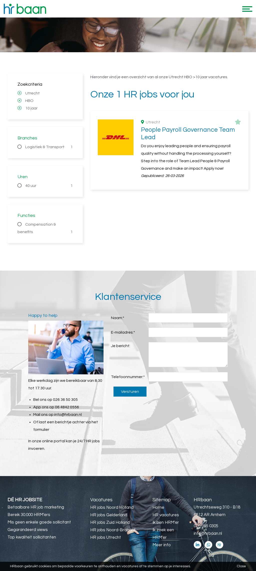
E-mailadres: (123, 332)
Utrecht (32, 93)
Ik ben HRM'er (165, 522)
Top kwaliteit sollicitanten (32, 537)
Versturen (130, 392)
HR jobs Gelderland (108, 515)
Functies (26, 215)
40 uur (49, 185)
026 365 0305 (206, 526)
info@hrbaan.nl (68, 415)
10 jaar (31, 108)
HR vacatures (165, 515)
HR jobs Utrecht (105, 537)
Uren (23, 176)
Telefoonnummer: (128, 377)
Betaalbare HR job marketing (36, 507)
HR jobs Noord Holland (112, 507)
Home (158, 507)
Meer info (161, 545)
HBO (29, 101)
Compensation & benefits (45, 229)
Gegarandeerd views (28, 530)
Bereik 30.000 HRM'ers (29, 515)
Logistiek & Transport (49, 147)
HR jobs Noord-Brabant (113, 530)
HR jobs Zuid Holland (110, 522)
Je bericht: (120, 346)
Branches (27, 138)
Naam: (117, 318)
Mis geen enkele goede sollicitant (39, 522)
